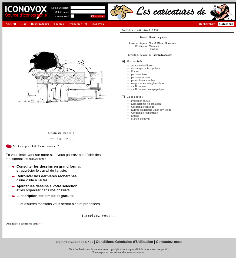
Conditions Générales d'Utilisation (124, 242)
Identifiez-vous (31, 223)
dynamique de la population (146, 68)
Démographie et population (146, 103)
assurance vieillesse (141, 65)
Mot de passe (62, 12)
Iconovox (98, 23)
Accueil (11, 23)
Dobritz (68, 132)
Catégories (135, 96)
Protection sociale (140, 100)
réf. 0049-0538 (60, 139)
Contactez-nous (169, 242)
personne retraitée (140, 77)
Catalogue (226, 23)
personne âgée (139, 74)
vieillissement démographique (147, 89)
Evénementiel (77, 23)
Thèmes (59, 23)
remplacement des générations (147, 83)
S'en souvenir (62, 16)
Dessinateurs (40, 23)
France (134, 71)
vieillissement (138, 86)
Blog (24, 23)
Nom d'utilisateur (60, 7)
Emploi (135, 115)
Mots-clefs (135, 61)
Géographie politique (142, 106)
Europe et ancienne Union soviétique (151, 109)
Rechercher (207, 23)
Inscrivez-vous (99, 215)
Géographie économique (144, 112)
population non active (143, 80)
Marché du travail (140, 118)
